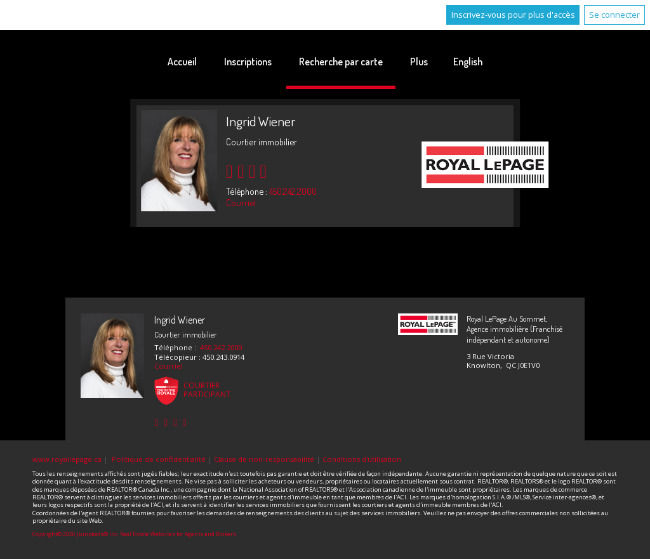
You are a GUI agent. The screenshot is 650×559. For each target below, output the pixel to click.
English (467, 61)
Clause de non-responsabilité (264, 459)
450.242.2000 (293, 191)
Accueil (182, 61)
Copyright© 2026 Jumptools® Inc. (75, 534)
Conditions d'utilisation (361, 459)
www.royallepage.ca (67, 459)
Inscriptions (248, 61)
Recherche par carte (341, 61)
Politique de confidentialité (159, 459)
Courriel (241, 202)
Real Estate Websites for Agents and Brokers (178, 534)
